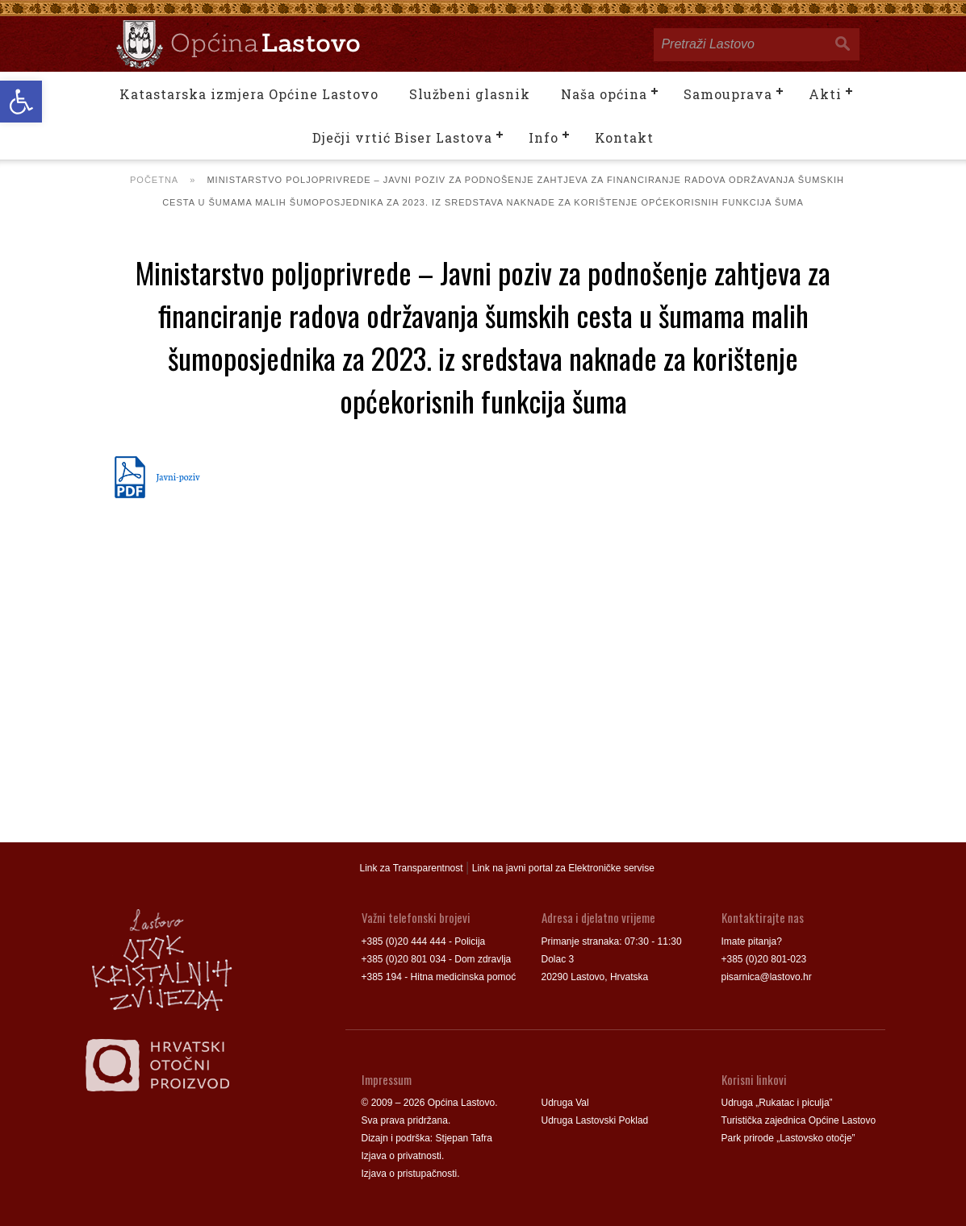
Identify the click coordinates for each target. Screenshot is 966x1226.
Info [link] (543, 137)
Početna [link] (154, 180)
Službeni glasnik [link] (469, 93)
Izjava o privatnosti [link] (401, 1156)
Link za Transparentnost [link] (411, 868)
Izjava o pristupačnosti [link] (410, 1173)
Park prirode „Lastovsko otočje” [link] (788, 1138)
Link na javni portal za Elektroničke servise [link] (563, 868)
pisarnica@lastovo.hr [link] (766, 977)
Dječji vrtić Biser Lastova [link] (402, 137)
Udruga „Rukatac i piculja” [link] (777, 1102)
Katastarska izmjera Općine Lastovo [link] (248, 93)
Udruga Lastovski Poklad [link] (595, 1120)
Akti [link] (825, 93)
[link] (21, 102)
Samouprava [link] (728, 93)
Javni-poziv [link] (178, 476)
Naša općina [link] (604, 93)
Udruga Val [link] (565, 1102)
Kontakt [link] (624, 137)
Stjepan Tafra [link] (464, 1138)
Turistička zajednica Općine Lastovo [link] (798, 1120)
